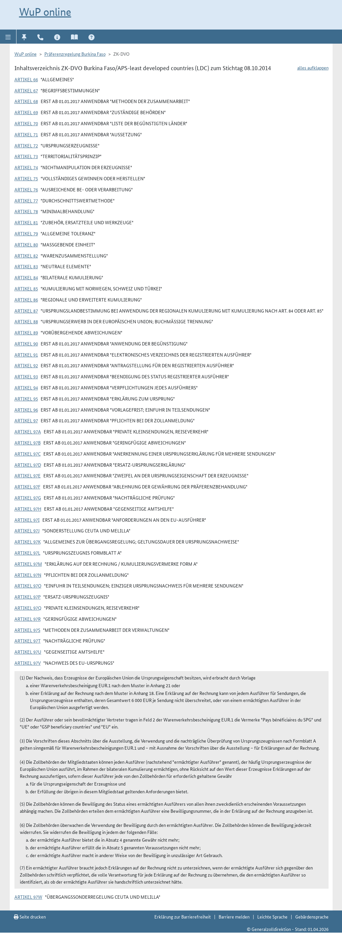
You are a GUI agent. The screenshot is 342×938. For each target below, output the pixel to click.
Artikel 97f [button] (27, 486)
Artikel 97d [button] (27, 464)
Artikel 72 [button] (26, 145)
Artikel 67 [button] (26, 90)
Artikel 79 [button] (26, 233)
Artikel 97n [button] (27, 574)
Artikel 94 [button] (26, 387)
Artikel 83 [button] (26, 266)
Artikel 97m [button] (28, 563)
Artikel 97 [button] (26, 420)
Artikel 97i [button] (27, 519)
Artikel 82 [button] (26, 255)
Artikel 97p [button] (27, 596)
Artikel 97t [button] (27, 640)
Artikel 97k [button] (27, 541)
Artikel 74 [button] (26, 167)
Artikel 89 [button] (26, 332)
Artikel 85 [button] (26, 288)
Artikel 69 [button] (26, 112)
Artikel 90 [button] (26, 343)
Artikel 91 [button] (26, 354)
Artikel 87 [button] (26, 310)
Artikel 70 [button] (26, 123)
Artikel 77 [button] (26, 200)
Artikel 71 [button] (26, 134)
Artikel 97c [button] (27, 453)
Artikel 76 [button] (26, 189)
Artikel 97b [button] (27, 442)
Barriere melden (234, 916)
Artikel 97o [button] (27, 585)
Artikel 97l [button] (27, 552)
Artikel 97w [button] (28, 896)
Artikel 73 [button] (26, 156)
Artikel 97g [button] (27, 497)
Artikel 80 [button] (26, 244)
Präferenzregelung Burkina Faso (75, 53)
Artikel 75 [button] (26, 178)
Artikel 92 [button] (26, 365)
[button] (8, 37)
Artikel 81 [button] (26, 222)
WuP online (45, 11)
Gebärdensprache (312, 916)
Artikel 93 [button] (26, 376)
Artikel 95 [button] (26, 398)
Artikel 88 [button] (26, 321)
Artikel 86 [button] (26, 299)
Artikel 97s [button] (27, 629)
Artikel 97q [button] (27, 607)
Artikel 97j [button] (27, 530)
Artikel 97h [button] (27, 508)
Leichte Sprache (272, 916)
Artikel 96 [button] (26, 409)
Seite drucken (30, 916)
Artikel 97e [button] (27, 475)
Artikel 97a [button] (27, 431)
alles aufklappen (313, 67)
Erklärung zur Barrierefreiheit (182, 916)
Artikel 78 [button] (26, 211)
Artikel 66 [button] (26, 79)
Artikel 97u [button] (27, 651)
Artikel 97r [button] (27, 618)
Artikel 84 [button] (26, 277)
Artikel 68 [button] (26, 101)
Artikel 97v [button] (27, 662)
